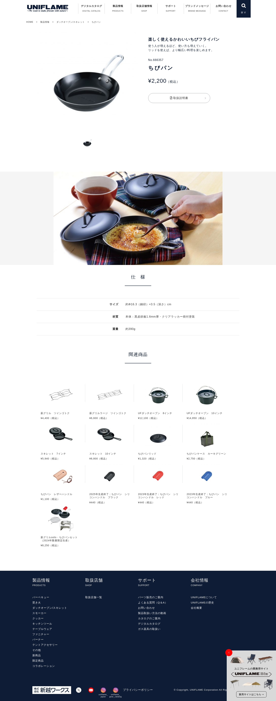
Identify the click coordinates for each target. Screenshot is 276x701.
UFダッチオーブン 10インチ (207, 405)
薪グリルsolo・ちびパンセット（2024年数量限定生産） (61, 530)
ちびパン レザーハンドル (61, 486)
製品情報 (44, 22)
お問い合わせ (223, 9)
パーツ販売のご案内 (150, 597)
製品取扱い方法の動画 (152, 613)
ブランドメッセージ (197, 9)
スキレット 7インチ (61, 445)
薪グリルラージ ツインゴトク (109, 405)
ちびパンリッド (158, 445)
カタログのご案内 (149, 618)
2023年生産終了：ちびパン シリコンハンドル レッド (158, 487)
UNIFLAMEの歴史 (202, 602)
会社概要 (196, 607)
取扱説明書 (179, 97)
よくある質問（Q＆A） (153, 602)
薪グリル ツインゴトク (61, 405)
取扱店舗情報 (144, 9)
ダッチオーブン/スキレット (71, 22)
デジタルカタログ (91, 9)
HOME (29, 22)
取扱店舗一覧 (93, 597)
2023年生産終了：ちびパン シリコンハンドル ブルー (207, 487)
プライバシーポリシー (138, 689)
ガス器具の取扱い (149, 628)
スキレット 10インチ (109, 445)
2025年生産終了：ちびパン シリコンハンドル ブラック (109, 487)
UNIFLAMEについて (204, 597)
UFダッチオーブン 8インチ (158, 405)
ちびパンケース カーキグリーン (207, 445)
